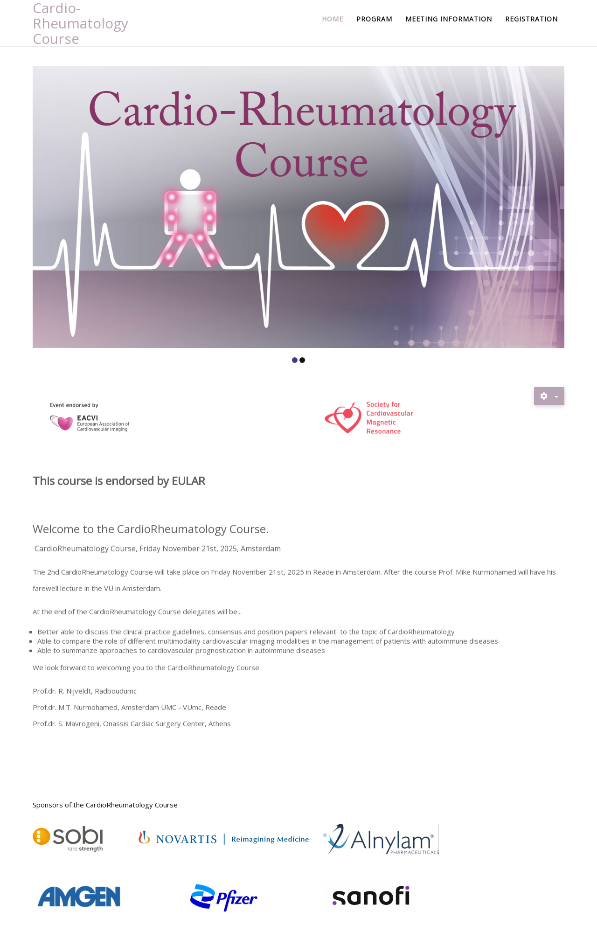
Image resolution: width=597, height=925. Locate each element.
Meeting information (448, 18)
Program (374, 18)
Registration (531, 18)
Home (332, 18)
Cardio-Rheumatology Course (80, 23)
